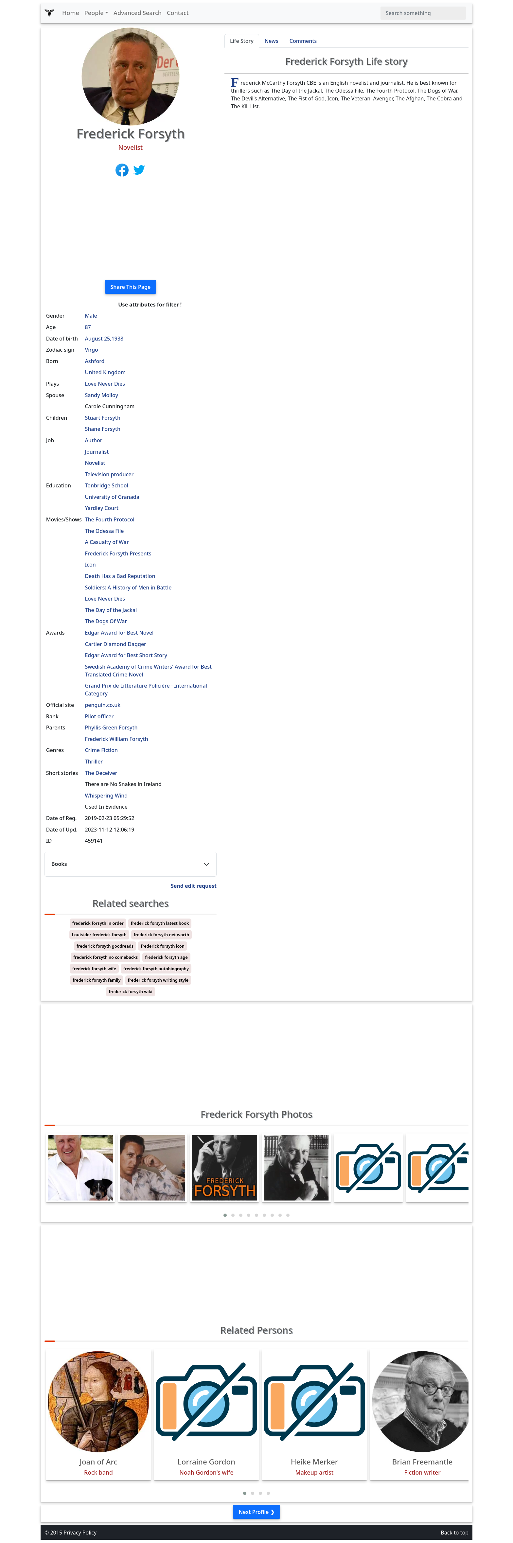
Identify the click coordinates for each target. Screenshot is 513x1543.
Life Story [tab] (242, 40)
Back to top (455, 1532)
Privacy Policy (80, 1532)
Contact (178, 13)
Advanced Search (138, 13)
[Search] (423, 13)
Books (59, 864)
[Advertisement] (130, 229)
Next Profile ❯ (256, 1512)
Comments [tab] (303, 40)
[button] (225, 1215)
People (94, 13)
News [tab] (271, 40)
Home (70, 13)
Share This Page (131, 286)
